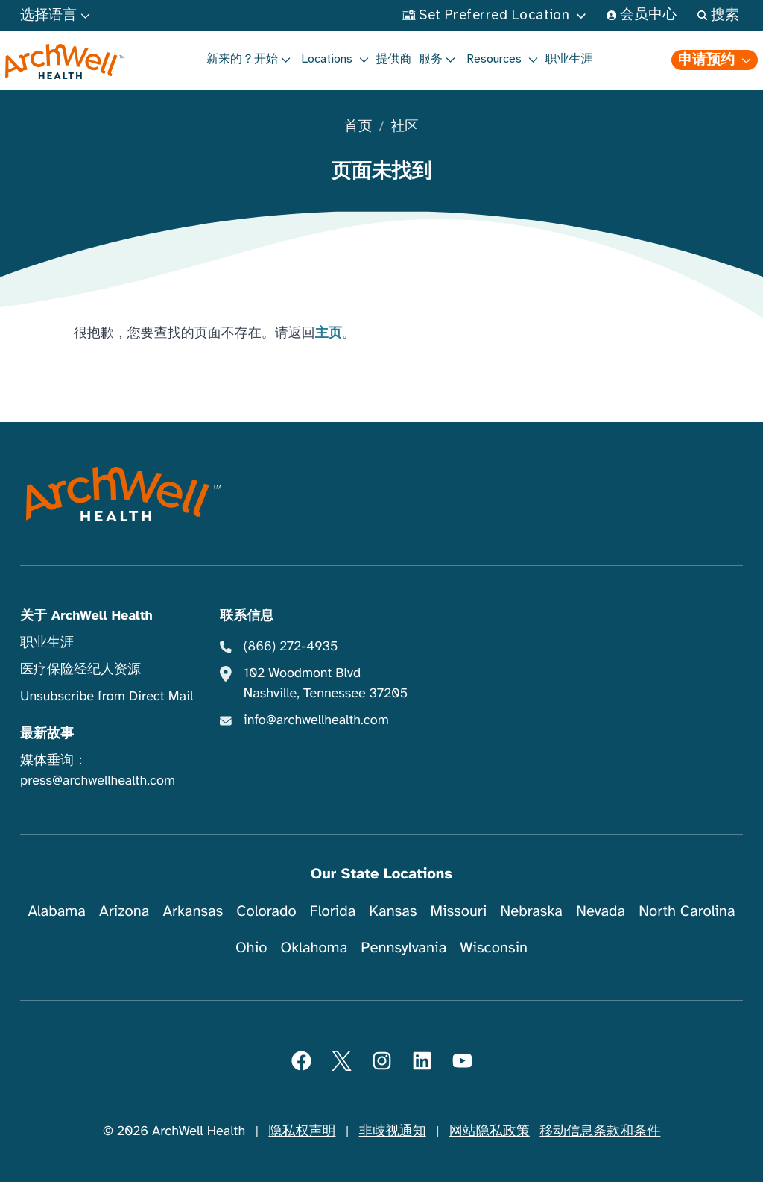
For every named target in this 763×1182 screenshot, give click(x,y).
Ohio (251, 947)
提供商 (394, 58)
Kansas (393, 911)
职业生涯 (569, 58)
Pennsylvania (403, 947)
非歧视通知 (392, 1131)
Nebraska (531, 911)
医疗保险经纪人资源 (80, 669)
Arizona (124, 911)
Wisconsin (494, 947)
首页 (358, 127)
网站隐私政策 (489, 1131)
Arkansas (192, 911)
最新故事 (47, 734)
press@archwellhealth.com (97, 781)
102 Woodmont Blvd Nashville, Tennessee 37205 (326, 683)
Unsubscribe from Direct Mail (106, 696)
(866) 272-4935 (291, 646)
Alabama (57, 911)
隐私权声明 (301, 1131)
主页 (328, 333)
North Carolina (687, 911)
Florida (333, 911)
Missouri (458, 911)
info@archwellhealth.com (316, 720)
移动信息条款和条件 (599, 1131)
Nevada (600, 911)
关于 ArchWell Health (86, 616)
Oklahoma (313, 947)
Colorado (266, 911)
